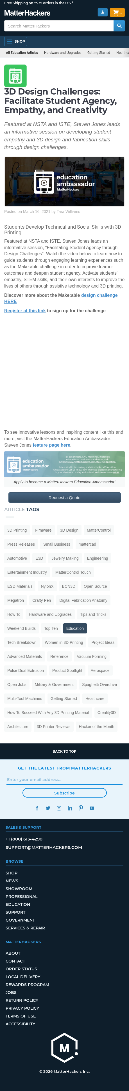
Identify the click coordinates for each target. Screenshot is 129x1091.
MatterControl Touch (73, 572)
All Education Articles (22, 53)
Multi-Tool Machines (24, 698)
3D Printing (17, 530)
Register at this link (25, 310)
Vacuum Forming (92, 656)
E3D (39, 558)
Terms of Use (21, 1016)
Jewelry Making (64, 558)
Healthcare (95, 698)
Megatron (15, 600)
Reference (59, 656)
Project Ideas (102, 642)
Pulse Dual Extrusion (25, 670)
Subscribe (64, 793)
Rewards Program (27, 984)
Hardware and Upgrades (62, 53)
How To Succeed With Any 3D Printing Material (48, 712)
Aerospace (100, 670)
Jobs (11, 992)
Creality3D (107, 712)
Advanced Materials (24, 656)
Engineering (97, 558)
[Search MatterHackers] (119, 25)
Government (20, 920)
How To (13, 614)
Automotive (17, 558)
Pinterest (81, 808)
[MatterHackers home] (64, 1048)
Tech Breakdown (22, 642)
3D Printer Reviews (54, 726)
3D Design (69, 530)
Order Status (21, 968)
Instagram (59, 808)
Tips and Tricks (93, 614)
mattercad (87, 544)
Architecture (17, 726)
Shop (11, 873)
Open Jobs (16, 684)
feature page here (51, 445)
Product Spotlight (67, 670)
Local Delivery (23, 976)
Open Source (95, 586)
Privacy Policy (22, 1008)
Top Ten (51, 628)
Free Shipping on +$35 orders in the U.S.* (38, 3)
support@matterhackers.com (44, 847)
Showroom (19, 888)
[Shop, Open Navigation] (15, 41)
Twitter (48, 808)
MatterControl (99, 530)
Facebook (37, 808)
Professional (21, 896)
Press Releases (21, 544)
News (12, 880)
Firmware (43, 530)
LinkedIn (70, 808)
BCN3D (68, 586)
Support (15, 912)
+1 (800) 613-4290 (24, 839)
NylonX (47, 586)
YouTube (92, 808)
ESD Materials (19, 586)
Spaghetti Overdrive (99, 684)
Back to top (64, 751)
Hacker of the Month (96, 726)
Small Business (56, 544)
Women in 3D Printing (64, 642)
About (13, 953)
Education (75, 628)
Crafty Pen (41, 600)
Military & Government (54, 684)
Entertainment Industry (27, 572)
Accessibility (20, 1023)
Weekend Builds (21, 628)
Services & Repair (25, 928)
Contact (15, 961)
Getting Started (98, 53)
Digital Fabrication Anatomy (83, 600)
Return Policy (22, 1000)
